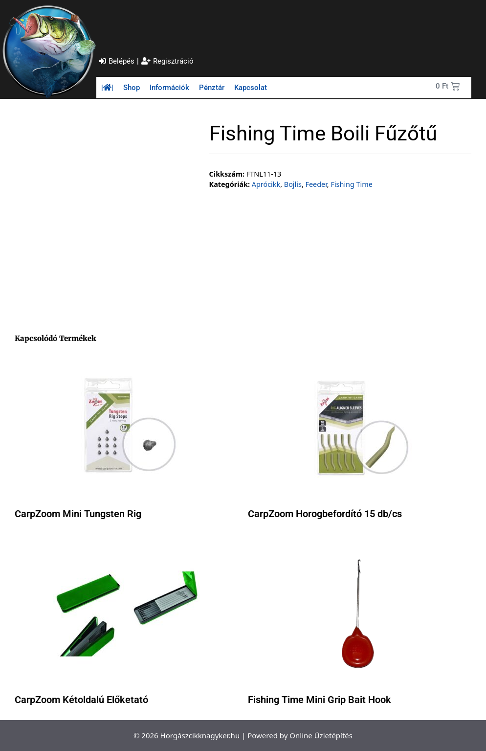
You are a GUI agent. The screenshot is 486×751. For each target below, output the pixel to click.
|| (107, 87)
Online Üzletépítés (321, 735)
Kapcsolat (250, 87)
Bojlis (293, 184)
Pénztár (211, 87)
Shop (131, 87)
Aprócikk (266, 184)
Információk (169, 87)
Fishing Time (351, 184)
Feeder (316, 184)
